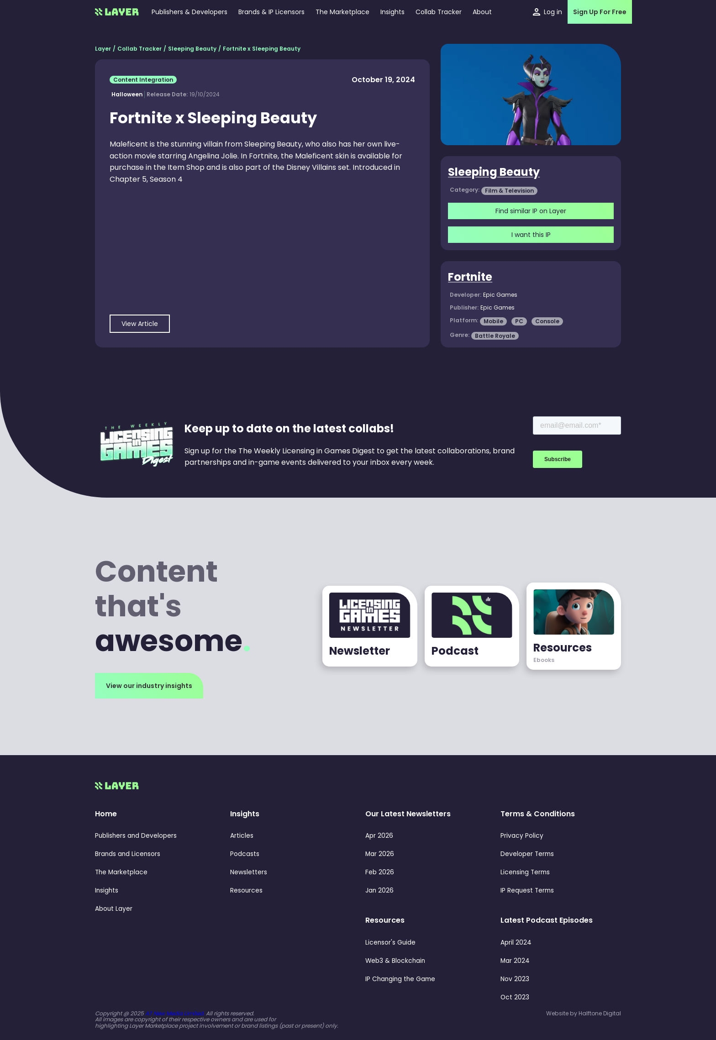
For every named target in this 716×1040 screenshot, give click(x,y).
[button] (392, 12)
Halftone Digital (600, 1013)
